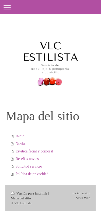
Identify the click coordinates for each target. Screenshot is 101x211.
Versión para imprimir (29, 193)
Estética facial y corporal (34, 151)
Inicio (20, 136)
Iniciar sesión (80, 193)
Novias (21, 144)
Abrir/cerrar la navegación (50, 7)
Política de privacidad (32, 174)
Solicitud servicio (29, 166)
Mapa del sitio (21, 198)
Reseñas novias (27, 159)
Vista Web (83, 198)
